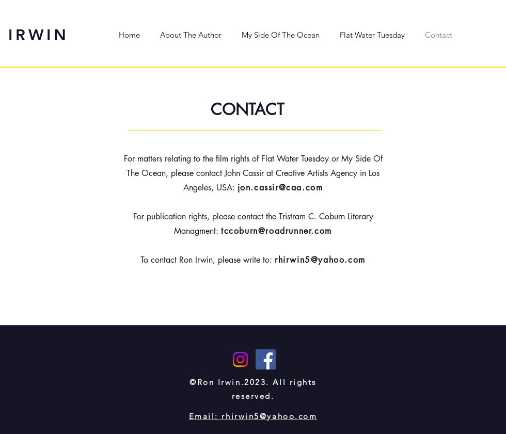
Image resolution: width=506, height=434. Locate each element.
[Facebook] (266, 359)
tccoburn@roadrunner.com (276, 231)
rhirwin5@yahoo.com (320, 259)
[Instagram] (240, 359)
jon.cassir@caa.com (280, 187)
